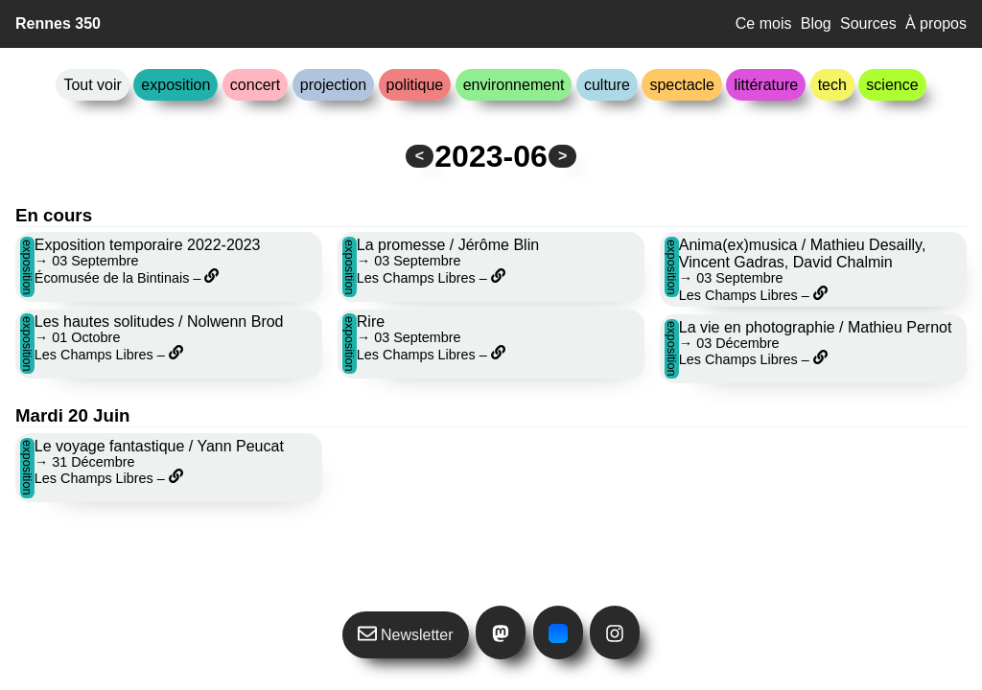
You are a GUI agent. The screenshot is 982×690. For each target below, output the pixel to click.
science (892, 85)
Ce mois (764, 23)
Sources (868, 23)
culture (607, 85)
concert (255, 85)
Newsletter (406, 633)
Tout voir (92, 85)
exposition (175, 85)
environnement (514, 85)
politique (415, 85)
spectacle (681, 85)
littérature (766, 85)
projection (333, 85)
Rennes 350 (58, 23)
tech (832, 85)
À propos (936, 23)
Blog (816, 23)
